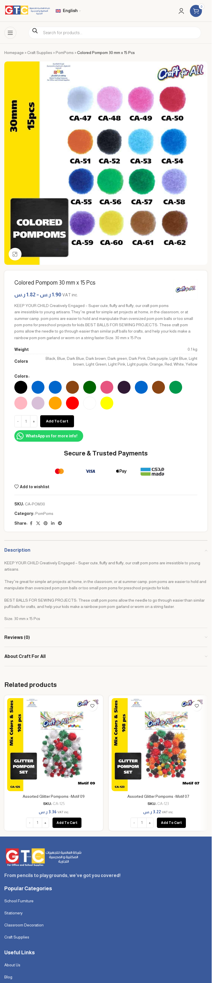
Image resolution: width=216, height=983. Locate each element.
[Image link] (42, 856)
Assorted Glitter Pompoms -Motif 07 (158, 796)
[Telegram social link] (60, 523)
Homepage (14, 52)
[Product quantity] (26, 421)
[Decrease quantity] (18, 421)
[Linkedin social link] (52, 523)
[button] (66, 823)
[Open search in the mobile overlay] (115, 32)
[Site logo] (27, 10)
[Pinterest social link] (45, 523)
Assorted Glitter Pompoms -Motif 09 (54, 796)
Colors (21, 376)
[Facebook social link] (31, 523)
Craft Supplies (39, 52)
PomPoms (65, 52)
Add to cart (57, 421)
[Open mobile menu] (10, 32)
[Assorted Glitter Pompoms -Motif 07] (158, 744)
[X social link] (38, 523)
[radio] (20, 387)
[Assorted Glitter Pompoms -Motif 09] (53, 744)
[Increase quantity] (33, 421)
